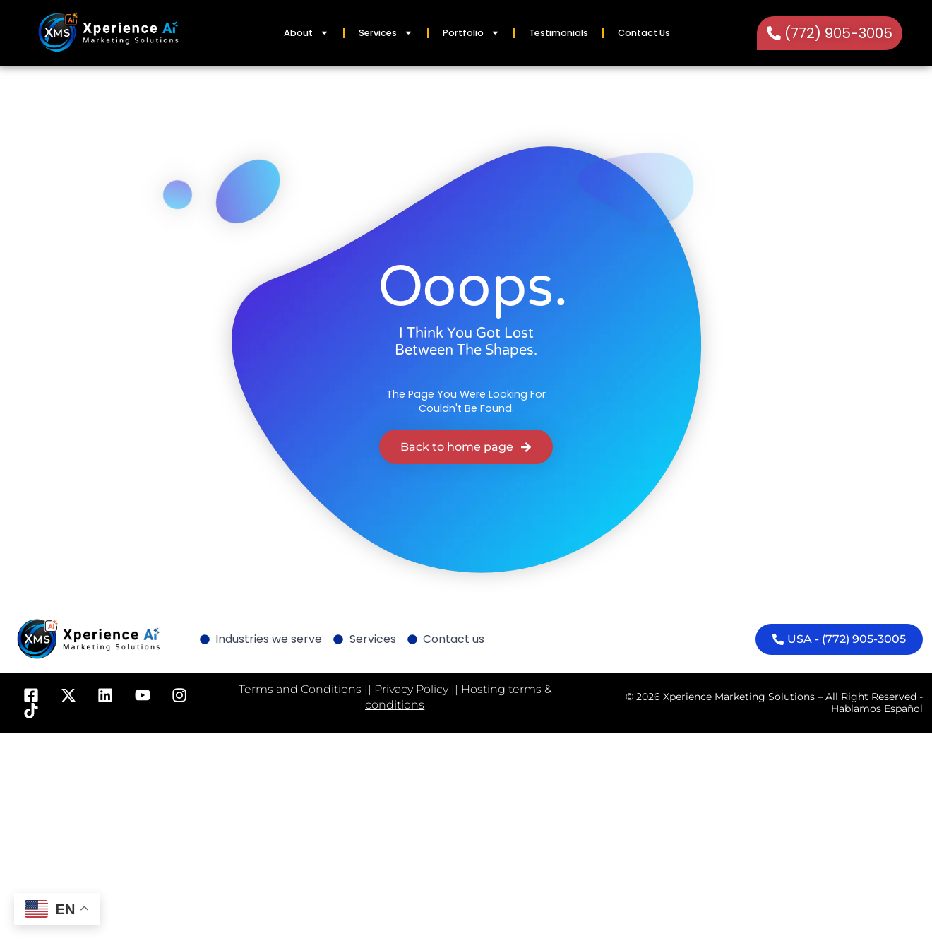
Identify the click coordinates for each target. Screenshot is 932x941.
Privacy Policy (411, 689)
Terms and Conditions (300, 689)
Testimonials (558, 33)
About (306, 33)
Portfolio (471, 33)
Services (386, 33)
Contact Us (644, 33)
